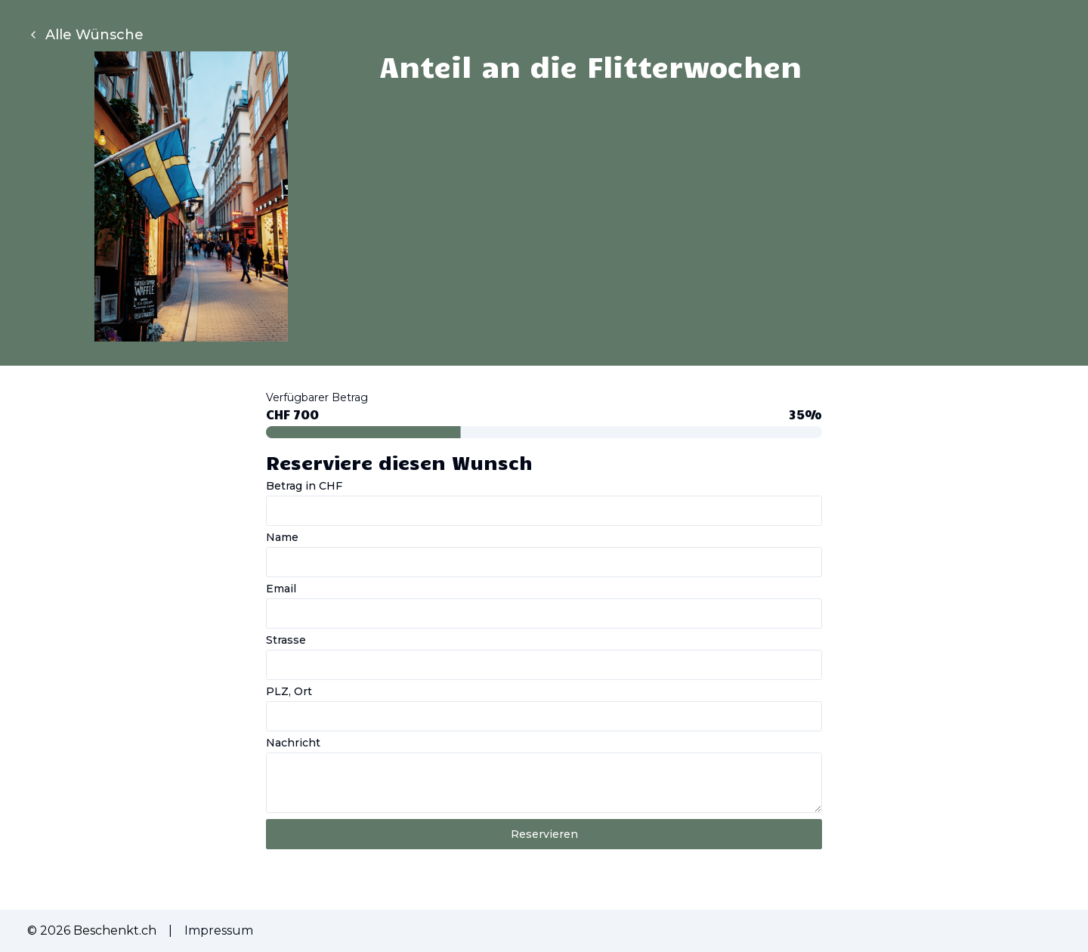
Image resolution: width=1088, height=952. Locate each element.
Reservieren (544, 834)
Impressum (218, 930)
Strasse (286, 640)
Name (282, 537)
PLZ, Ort (289, 691)
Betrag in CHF (304, 486)
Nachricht (293, 742)
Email (281, 588)
